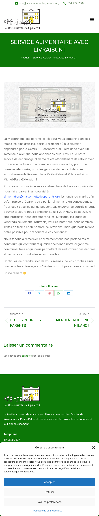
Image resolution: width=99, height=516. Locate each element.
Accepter (49, 482)
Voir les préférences (50, 501)
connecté (27, 355)
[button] (93, 447)
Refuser (49, 491)
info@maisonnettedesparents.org (39, 3)
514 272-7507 (76, 3)
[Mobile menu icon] (92, 19)
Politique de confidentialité (47, 510)
